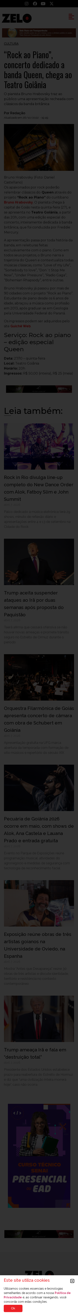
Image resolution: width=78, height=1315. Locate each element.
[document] (39, 657)
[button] (72, 1281)
